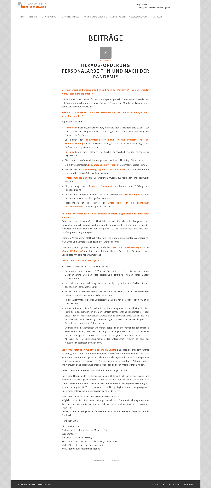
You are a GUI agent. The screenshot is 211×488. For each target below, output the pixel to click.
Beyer (116, 460)
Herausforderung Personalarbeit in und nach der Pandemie (105, 71)
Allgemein (105, 60)
